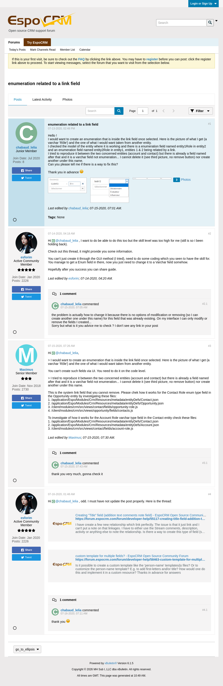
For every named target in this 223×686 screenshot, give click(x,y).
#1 (209, 123)
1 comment (68, 294)
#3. (204, 463)
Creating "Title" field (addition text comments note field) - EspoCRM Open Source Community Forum (145, 515)
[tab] (17, 100)
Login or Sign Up (203, 3)
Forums (14, 42)
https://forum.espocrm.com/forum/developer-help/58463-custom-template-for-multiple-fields (144, 559)
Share (26, 170)
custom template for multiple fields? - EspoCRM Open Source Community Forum (131, 556)
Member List (67, 49)
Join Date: (20, 158)
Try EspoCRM (37, 42)
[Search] (181, 22)
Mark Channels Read (43, 49)
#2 (209, 233)
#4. (204, 610)
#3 (209, 346)
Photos (68, 99)
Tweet (26, 178)
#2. (204, 303)
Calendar (84, 49)
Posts (18, 99)
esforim (73, 278)
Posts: (17, 162)
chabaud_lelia (78, 208)
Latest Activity (42, 99)
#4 (209, 494)
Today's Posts (17, 49)
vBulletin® (111, 663)
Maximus (74, 437)
